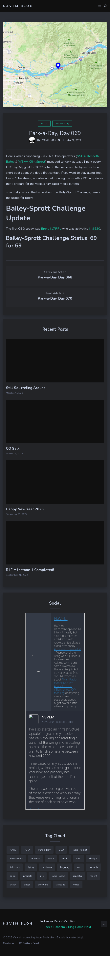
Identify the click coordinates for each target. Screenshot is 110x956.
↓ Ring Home (74, 927)
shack (13, 884)
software (43, 884)
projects (27, 876)
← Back (44, 927)
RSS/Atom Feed (29, 943)
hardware (47, 867)
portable (93, 867)
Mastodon (9, 943)
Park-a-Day (62, 123)
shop (27, 884)
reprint (93, 876)
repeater (77, 876)
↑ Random (58, 927)
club (78, 858)
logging (64, 867)
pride (12, 876)
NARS (13, 849)
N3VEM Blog (18, 6)
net (79, 867)
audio (65, 858)
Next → (89, 927)
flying (31, 867)
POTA (44, 123)
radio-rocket (58, 876)
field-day (15, 867)
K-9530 (94, 228)
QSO (61, 849)
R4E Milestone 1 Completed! (30, 569)
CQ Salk (12, 448)
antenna (35, 858)
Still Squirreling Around (26, 387)
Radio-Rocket (79, 849)
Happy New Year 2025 (25, 509)
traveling (60, 884)
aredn (51, 858)
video (76, 884)
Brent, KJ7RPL (51, 228)
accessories (16, 858)
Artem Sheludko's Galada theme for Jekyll (59, 937)
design (93, 858)
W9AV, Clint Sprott (31, 161)
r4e (42, 876)
